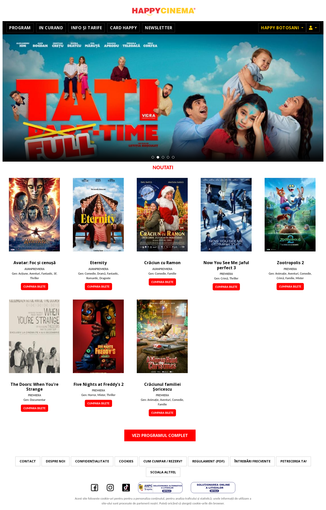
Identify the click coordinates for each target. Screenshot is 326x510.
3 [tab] (163, 157)
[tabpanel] (163, 98)
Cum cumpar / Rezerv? (162, 461)
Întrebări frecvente (252, 461)
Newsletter (158, 28)
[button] (313, 27)
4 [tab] (168, 157)
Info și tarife (86, 28)
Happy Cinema (163, 10)
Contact (28, 461)
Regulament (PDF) (208, 461)
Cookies (126, 461)
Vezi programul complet (160, 435)
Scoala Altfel (163, 472)
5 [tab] (173, 157)
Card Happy (123, 28)
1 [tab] (153, 157)
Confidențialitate (92, 461)
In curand (51, 28)
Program (20, 28)
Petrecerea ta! (293, 461)
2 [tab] (158, 157)
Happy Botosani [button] (280, 28)
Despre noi (55, 461)
